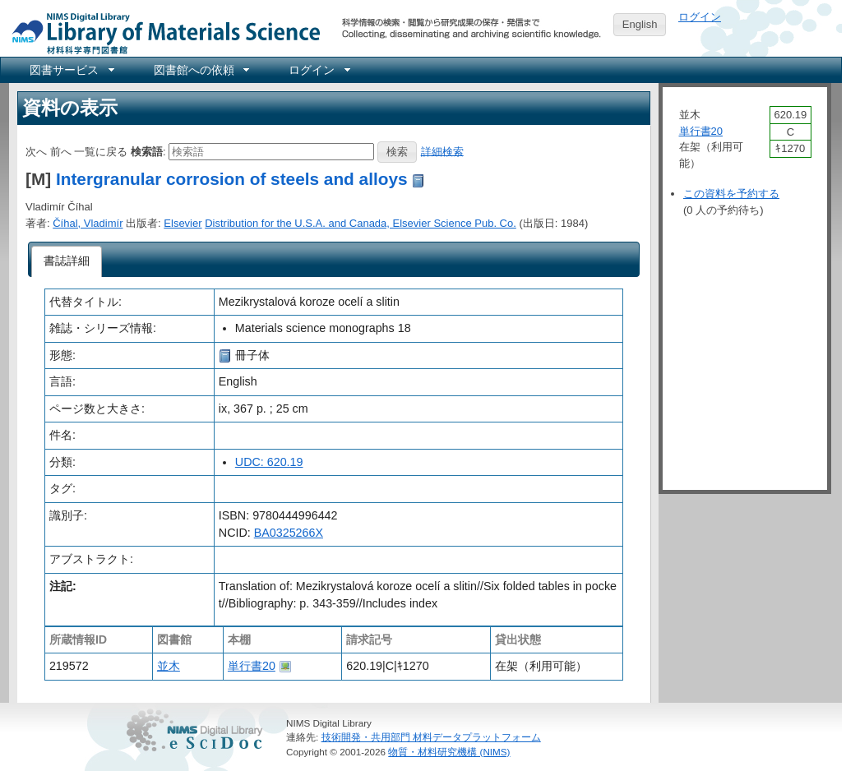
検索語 (147, 151)
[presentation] (67, 261)
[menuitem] (70, 70)
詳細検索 (442, 151)
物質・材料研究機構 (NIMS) (449, 751)
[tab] (67, 261)
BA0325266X (288, 532)
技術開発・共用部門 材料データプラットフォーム (431, 737)
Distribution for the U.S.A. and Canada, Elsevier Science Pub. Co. (360, 223)
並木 (168, 665)
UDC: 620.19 (269, 462)
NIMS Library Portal (161, 32)
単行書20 (251, 665)
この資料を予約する (731, 193)
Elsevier (182, 223)
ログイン (699, 17)
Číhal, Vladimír (88, 223)
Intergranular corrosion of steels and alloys (232, 178)
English (640, 24)
